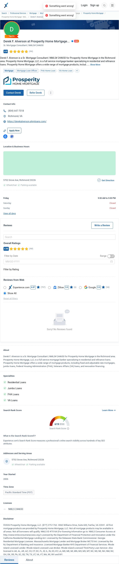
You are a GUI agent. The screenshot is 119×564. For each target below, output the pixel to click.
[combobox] (59, 237)
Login (84, 5)
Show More (95, 65)
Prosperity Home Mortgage (93, 13)
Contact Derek (13, 92)
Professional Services (18, 13)
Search (4, 13)
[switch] (111, 256)
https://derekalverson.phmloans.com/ (26, 121)
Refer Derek (36, 92)
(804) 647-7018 (16, 110)
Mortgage (33, 13)
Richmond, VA (15, 116)
